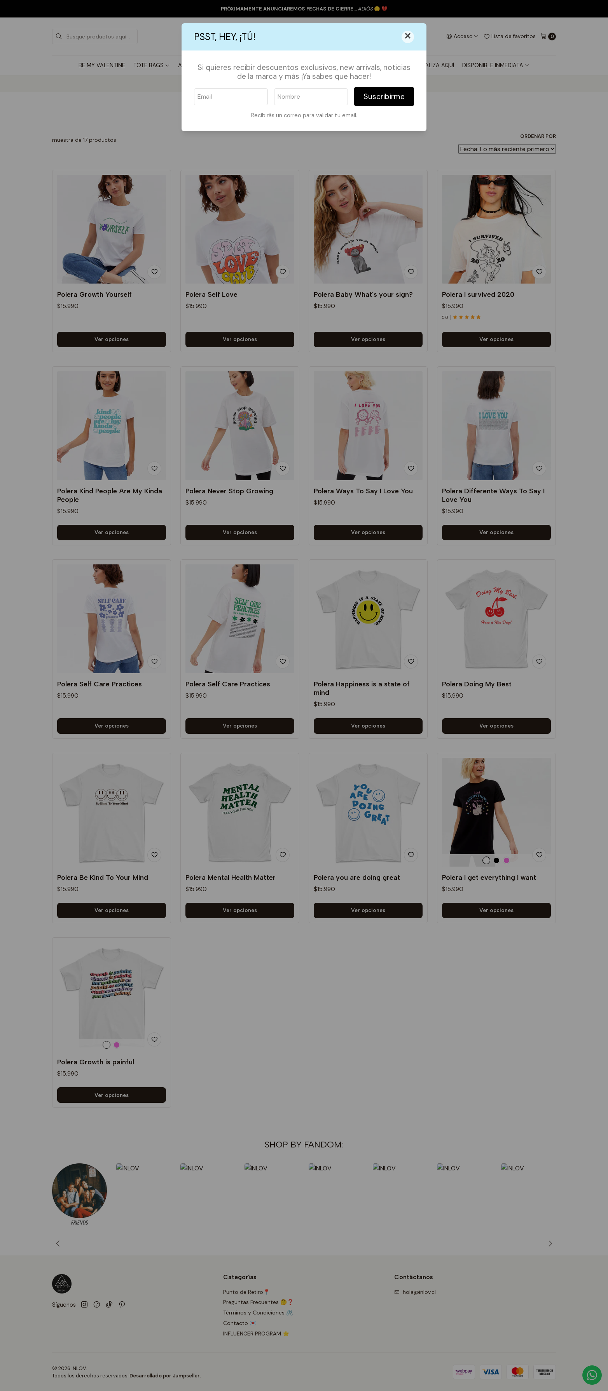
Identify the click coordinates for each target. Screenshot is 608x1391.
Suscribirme (384, 96)
